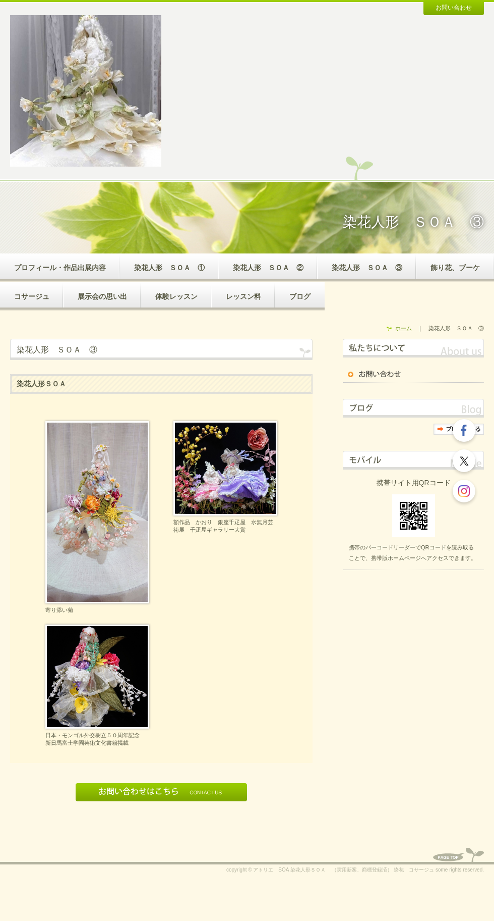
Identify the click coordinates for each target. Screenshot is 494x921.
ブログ (300, 296)
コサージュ (31, 296)
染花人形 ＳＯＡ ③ (367, 268)
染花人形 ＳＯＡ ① (169, 268)
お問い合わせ (454, 7)
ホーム (403, 328)
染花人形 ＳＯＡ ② (268, 268)
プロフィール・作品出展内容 (60, 268)
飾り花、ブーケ (455, 268)
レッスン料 (243, 296)
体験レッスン (176, 296)
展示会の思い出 (102, 296)
